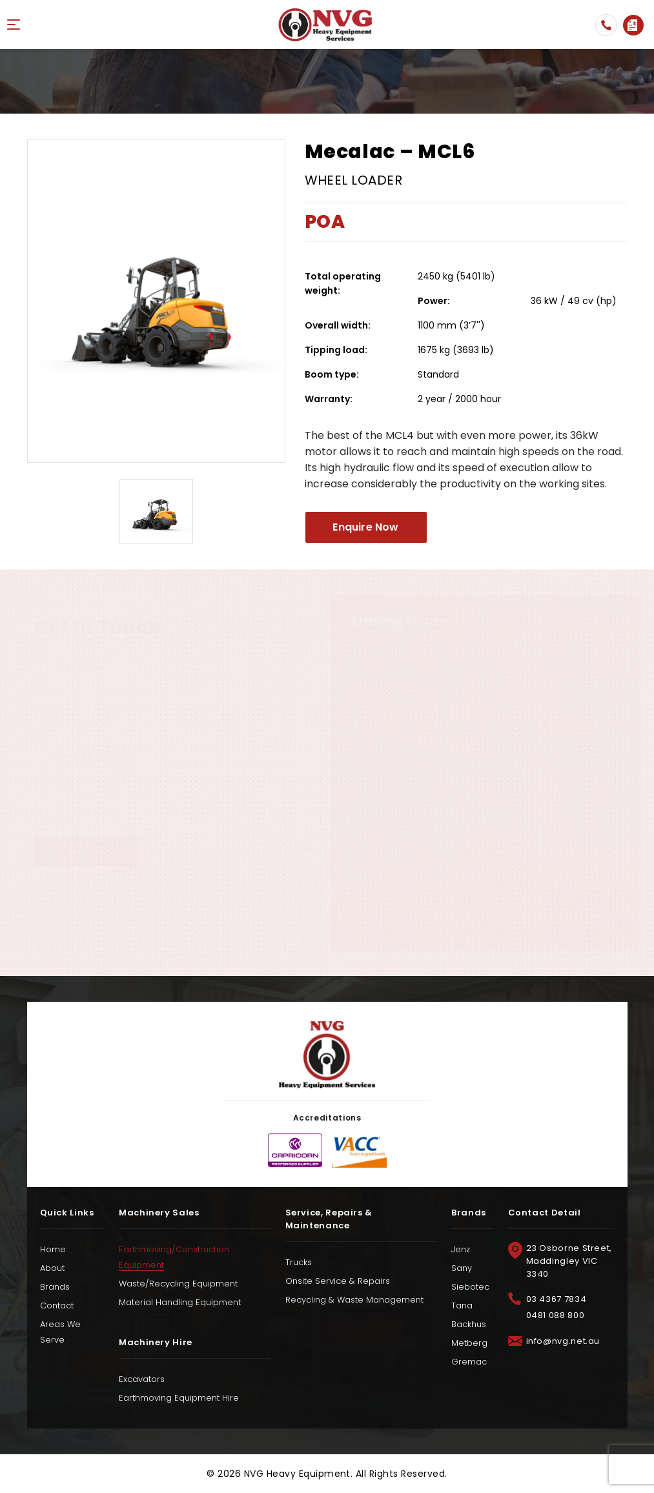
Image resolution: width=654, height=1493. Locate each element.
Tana (462, 1305)
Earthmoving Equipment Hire (179, 1398)
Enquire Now (632, 25)
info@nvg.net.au (563, 1341)
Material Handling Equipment (180, 1302)
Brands (55, 1287)
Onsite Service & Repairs (337, 1281)
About (52, 1268)
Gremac (469, 1362)
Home (53, 1249)
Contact (57, 1305)
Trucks (298, 1262)
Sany (461, 1268)
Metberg (469, 1343)
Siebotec (470, 1287)
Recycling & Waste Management (354, 1300)
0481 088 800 (555, 1315)
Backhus (468, 1324)
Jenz (460, 1249)
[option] (156, 301)
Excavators (142, 1379)
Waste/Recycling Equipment (178, 1283)
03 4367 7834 (606, 25)
